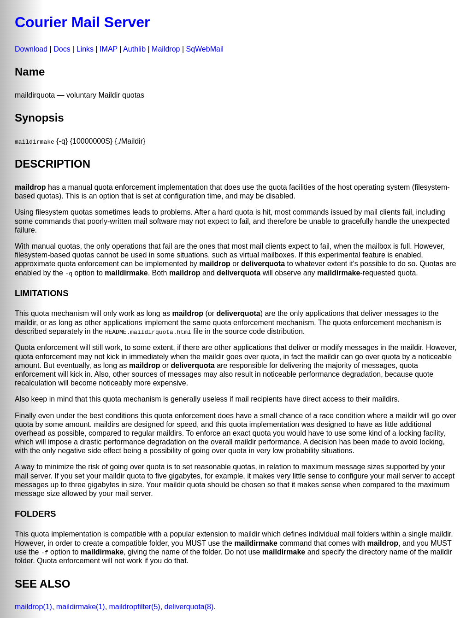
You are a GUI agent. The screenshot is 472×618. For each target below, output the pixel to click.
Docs (61, 49)
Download (31, 49)
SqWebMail (205, 49)
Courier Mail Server (82, 22)
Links (85, 49)
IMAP (109, 49)
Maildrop (166, 49)
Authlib (134, 49)
